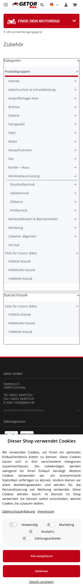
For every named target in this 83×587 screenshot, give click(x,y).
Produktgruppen (17, 71)
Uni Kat (13, 245)
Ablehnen (41, 571)
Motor (12, 141)
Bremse (14, 107)
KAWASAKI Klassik (21, 270)
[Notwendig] (13, 524)
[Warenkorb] (74, 4)
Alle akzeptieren (42, 556)
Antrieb (13, 81)
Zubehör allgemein (22, 236)
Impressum (45, 511)
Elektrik (13, 115)
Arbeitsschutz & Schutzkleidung (32, 89)
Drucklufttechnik (22, 184)
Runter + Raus (18, 167)
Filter (12, 133)
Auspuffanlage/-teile (23, 98)
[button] (42, 4)
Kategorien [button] (12, 60)
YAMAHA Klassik (20, 278)
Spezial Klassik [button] (16, 295)
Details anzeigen (41, 582)
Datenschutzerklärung (18, 511)
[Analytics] (33, 531)
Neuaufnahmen (20, 150)
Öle (11, 159)
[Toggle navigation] (6, 3)
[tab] (41, 21)
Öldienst (16, 202)
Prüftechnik (18, 210)
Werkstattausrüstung (24, 176)
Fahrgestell (16, 124)
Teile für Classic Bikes (21, 253)
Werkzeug (15, 227)
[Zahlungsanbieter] (26, 538)
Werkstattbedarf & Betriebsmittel (33, 219)
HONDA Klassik (19, 261)
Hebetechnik (19, 193)
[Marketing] (50, 524)
